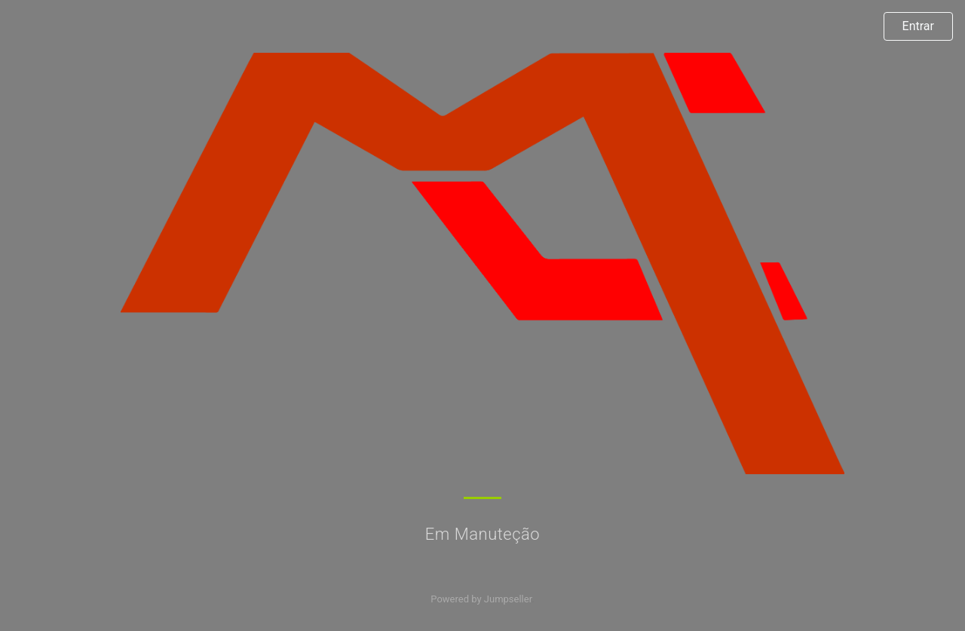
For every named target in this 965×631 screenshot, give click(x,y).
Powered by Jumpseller (481, 599)
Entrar (918, 26)
